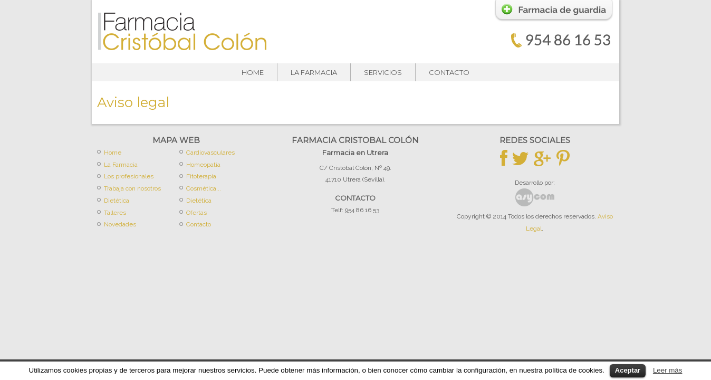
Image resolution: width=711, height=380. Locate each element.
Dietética (116, 200)
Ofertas (196, 212)
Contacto (449, 72)
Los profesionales (128, 176)
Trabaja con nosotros (132, 188)
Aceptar (627, 370)
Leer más (668, 370)
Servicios (383, 72)
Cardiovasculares (210, 152)
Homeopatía (203, 164)
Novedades (120, 224)
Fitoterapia (201, 176)
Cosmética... (203, 188)
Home (253, 72)
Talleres (115, 212)
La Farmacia (314, 72)
